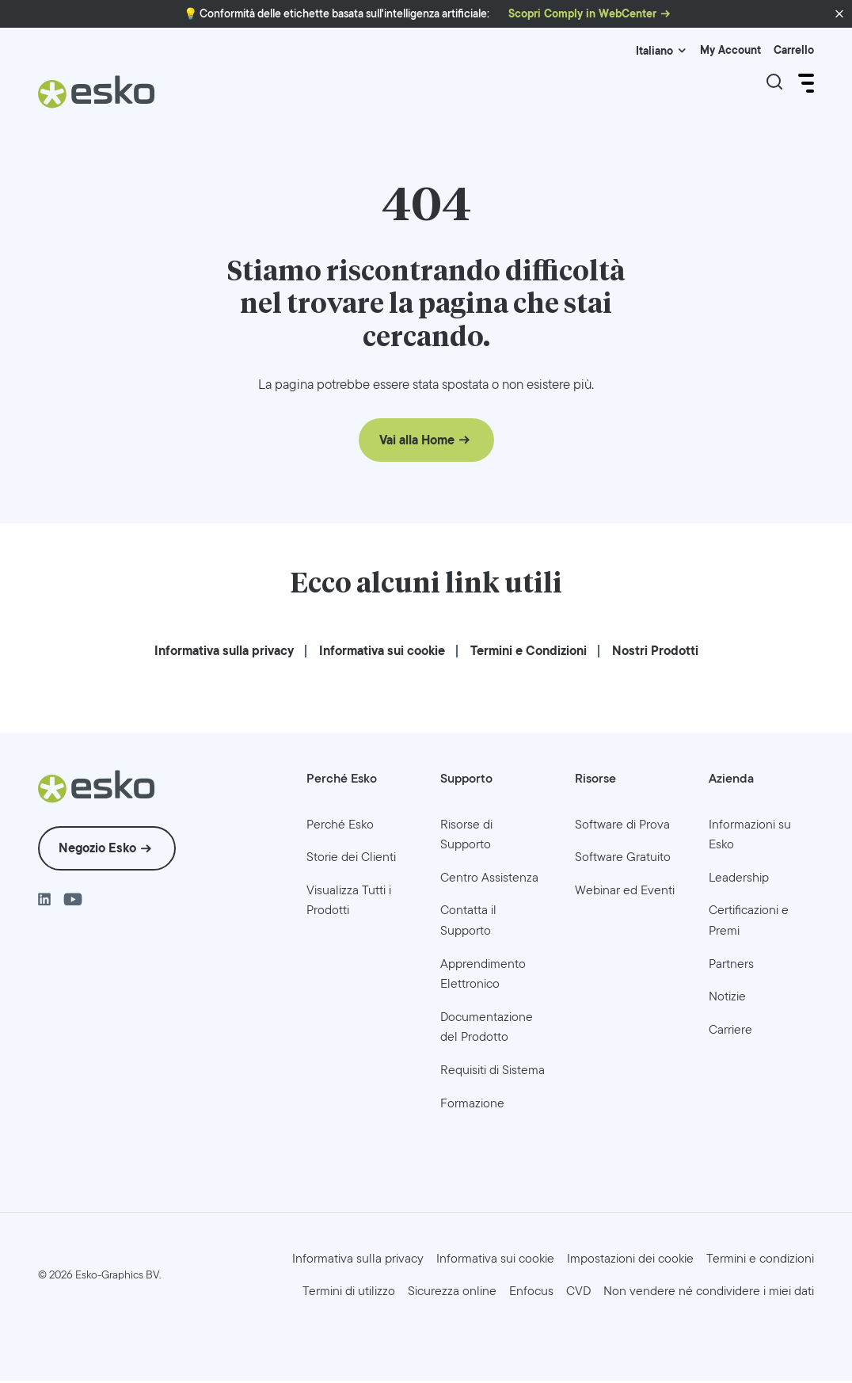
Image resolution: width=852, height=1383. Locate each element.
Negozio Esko (97, 850)
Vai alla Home (417, 441)
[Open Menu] (804, 83)
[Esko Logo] (97, 98)
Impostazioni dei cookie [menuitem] (630, 1260)
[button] (839, 14)
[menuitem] (224, 652)
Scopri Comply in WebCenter (582, 14)
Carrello (794, 50)
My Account (730, 50)
